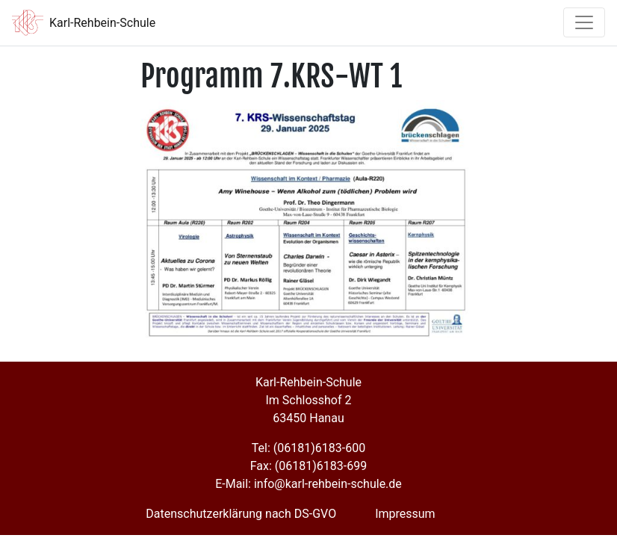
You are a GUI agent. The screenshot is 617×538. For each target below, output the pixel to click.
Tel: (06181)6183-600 (308, 448)
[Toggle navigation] (584, 22)
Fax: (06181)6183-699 (308, 466)
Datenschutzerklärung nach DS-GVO (241, 514)
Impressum (405, 514)
